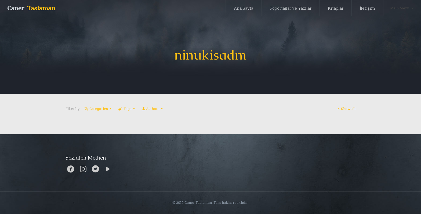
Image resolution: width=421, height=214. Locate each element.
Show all (345, 108)
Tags (127, 108)
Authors (152, 108)
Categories (98, 108)
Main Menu (402, 7)
